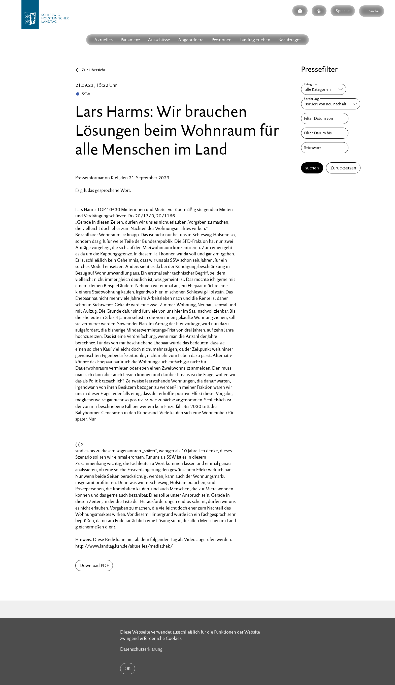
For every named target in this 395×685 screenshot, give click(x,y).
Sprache (343, 10)
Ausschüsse (159, 39)
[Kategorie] (323, 89)
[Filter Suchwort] (324, 147)
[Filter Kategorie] (323, 89)
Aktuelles (103, 39)
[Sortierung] (330, 103)
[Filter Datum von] (324, 118)
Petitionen (222, 39)
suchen (312, 167)
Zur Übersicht (94, 70)
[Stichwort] (324, 147)
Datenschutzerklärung (141, 649)
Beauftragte (289, 39)
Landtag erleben (255, 39)
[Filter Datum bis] (324, 133)
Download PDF (94, 565)
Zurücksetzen (343, 167)
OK (127, 668)
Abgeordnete (191, 39)
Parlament (130, 39)
